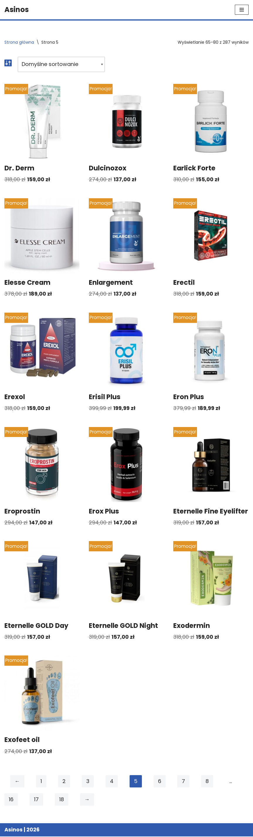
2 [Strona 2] (64, 781)
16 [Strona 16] (11, 800)
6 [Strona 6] (159, 781)
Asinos (13, 830)
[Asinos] (16, 9)
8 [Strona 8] (207, 781)
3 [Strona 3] (87, 781)
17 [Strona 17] (36, 800)
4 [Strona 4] (111, 781)
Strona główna (19, 42)
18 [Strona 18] (61, 800)
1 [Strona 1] (41, 781)
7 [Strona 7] (183, 781)
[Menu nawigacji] (242, 10)
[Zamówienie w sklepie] (61, 64)
